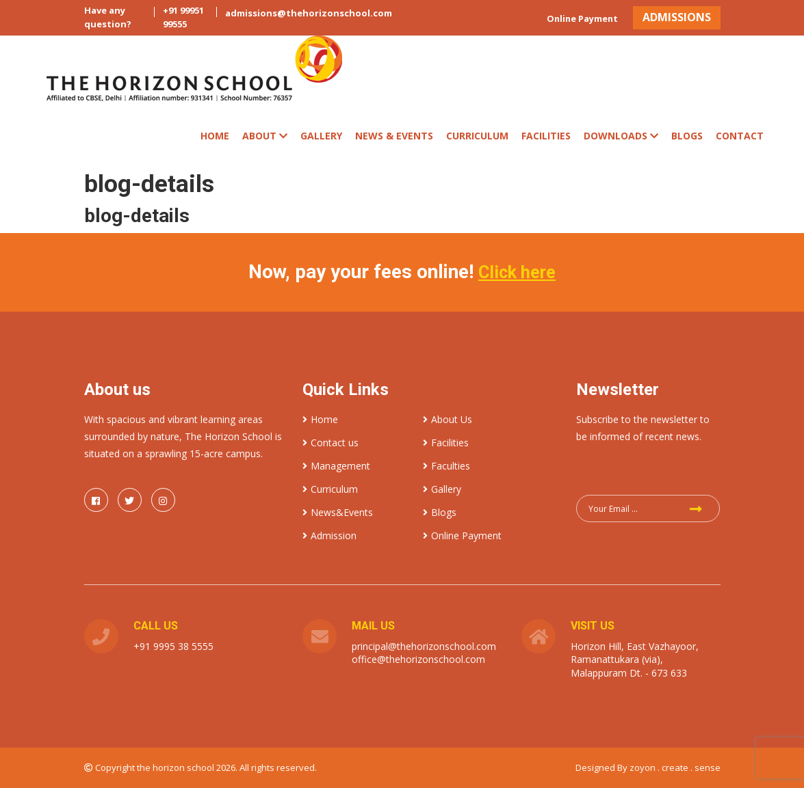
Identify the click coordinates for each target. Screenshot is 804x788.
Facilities (546, 135)
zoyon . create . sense (675, 767)
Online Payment (567, 18)
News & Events (394, 135)
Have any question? (107, 17)
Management (336, 465)
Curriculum (330, 488)
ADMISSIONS (671, 17)
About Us (447, 418)
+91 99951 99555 (183, 17)
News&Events (337, 511)
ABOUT (264, 135)
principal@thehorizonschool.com (424, 645)
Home (214, 135)
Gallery (321, 135)
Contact (740, 135)
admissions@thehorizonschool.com (308, 13)
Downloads (621, 135)
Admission (329, 534)
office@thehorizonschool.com (418, 658)
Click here (517, 271)
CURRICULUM (477, 135)
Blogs (687, 135)
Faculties (446, 465)
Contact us (330, 441)
